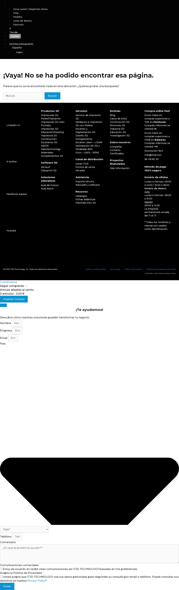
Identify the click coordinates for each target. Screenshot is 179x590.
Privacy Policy (36, 580)
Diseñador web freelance (155, 273)
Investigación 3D (120, 135)
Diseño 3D (82, 135)
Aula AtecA (47, 188)
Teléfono (6, 536)
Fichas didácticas (85, 199)
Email (4, 338)
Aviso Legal (115, 269)
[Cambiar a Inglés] (95, 52)
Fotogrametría (84, 139)
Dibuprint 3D (48, 170)
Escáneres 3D (49, 142)
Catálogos (81, 196)
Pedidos (17, 17)
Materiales (47, 152)
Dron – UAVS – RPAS (87, 152)
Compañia (116, 146)
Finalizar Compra (14, 299)
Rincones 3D (117, 125)
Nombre (6, 323)
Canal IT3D (82, 163)
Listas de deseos (22, 20)
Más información (119, 168)
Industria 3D (117, 128)
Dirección (18, 24)
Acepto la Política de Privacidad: (21, 572)
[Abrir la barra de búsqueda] (93, 2)
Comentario (8, 542)
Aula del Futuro (50, 185)
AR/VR (45, 145)
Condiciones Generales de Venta (161, 269)
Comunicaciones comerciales (19, 565)
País (3, 343)
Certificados (117, 153)
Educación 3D (118, 132)
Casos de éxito (118, 118)
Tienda (13, 32)
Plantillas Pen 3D (86, 202)
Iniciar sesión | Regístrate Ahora (30, 9)
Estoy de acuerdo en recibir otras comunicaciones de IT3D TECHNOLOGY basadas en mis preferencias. (70, 569)
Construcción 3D (120, 122)
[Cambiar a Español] (149, 237)
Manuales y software (88, 184)
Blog (112, 115)
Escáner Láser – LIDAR (89, 142)
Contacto (115, 150)
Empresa (6, 330)
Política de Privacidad (96, 269)
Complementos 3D (52, 155)
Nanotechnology (51, 149)
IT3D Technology (17, 269)
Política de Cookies (133, 269)
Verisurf (45, 167)
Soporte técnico (85, 181)
